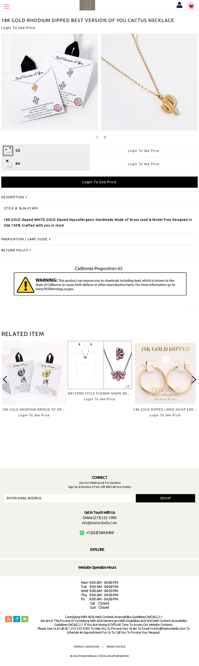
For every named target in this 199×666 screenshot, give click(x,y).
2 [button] (105, 137)
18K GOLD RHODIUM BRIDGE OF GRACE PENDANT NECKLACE (53, 409)
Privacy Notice (116, 646)
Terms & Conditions (86, 646)
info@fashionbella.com (99, 523)
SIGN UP (165, 498)
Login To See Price (143, 150)
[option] (34, 383)
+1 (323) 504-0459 (97, 533)
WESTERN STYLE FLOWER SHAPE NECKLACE (104, 393)
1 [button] (97, 137)
